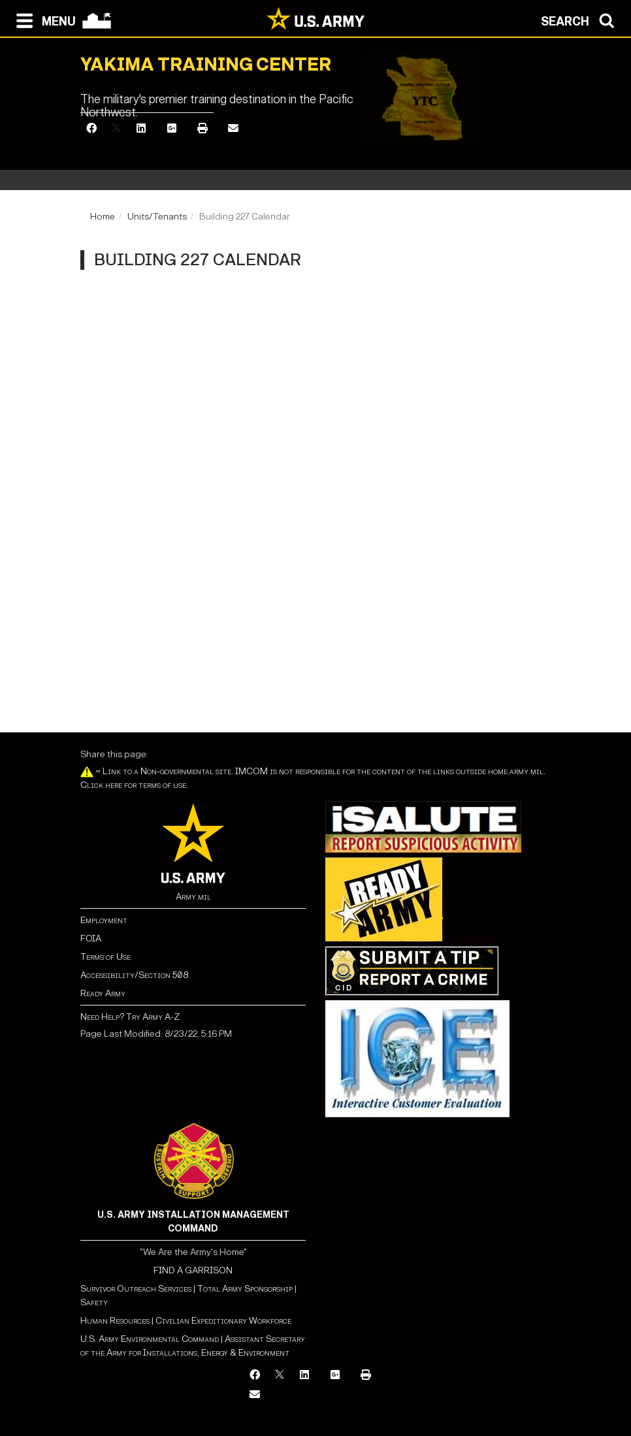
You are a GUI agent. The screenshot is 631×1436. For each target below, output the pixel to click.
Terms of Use (105, 956)
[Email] (233, 129)
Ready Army (102, 993)
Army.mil (193, 896)
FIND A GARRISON (193, 1270)
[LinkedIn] (141, 129)
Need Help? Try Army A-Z (130, 1016)
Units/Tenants (157, 216)
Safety (94, 1302)
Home (102, 216)
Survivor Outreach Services (135, 1288)
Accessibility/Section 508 (134, 975)
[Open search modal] (581, 19)
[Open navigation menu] (43, 19)
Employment (103, 920)
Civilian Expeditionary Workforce (223, 1320)
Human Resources (115, 1320)
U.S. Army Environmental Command (149, 1339)
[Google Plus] (172, 129)
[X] (116, 129)
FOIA (90, 938)
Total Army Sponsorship (245, 1288)
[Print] (202, 129)
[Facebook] (91, 129)
